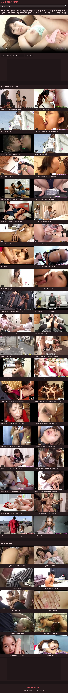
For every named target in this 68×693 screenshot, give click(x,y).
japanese (15, 55)
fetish (9, 55)
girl (31, 55)
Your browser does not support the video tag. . (34, 34)
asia (26, 55)
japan (21, 55)
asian (3, 55)
